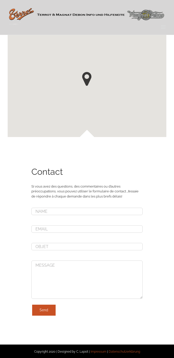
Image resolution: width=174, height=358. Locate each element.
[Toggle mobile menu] (163, 27)
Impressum (98, 351)
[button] (87, 79)
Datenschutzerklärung (124, 351)
